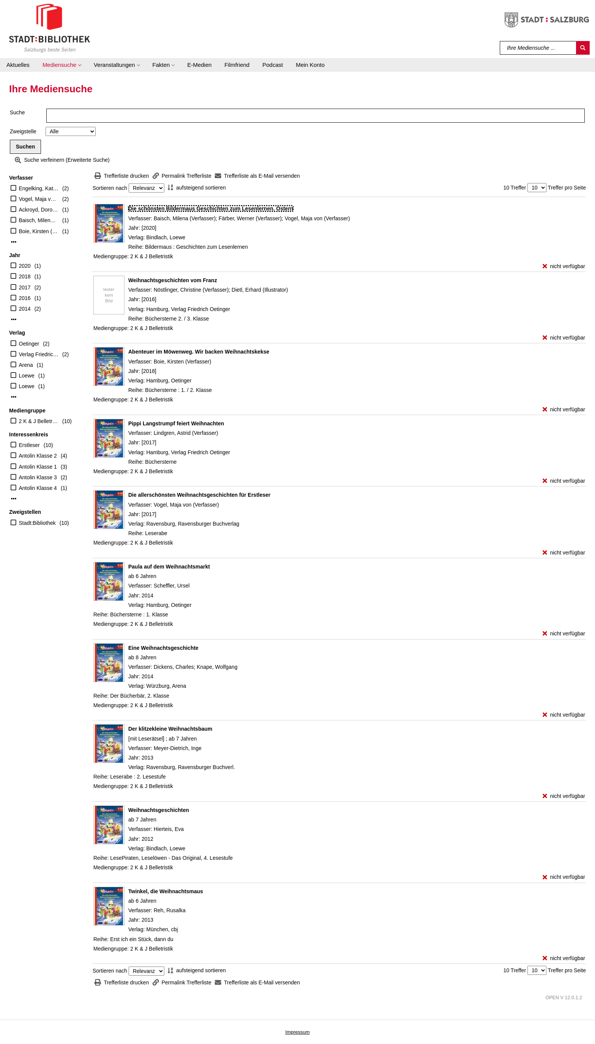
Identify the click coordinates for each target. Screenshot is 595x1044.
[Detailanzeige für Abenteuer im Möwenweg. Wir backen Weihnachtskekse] (198, 352)
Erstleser (29, 445)
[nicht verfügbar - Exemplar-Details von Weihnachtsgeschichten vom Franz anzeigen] (564, 338)
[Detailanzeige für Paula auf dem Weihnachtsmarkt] (169, 567)
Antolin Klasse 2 (38, 456)
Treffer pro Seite (567, 188)
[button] (61, 65)
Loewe (27, 376)
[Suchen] (583, 48)
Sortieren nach (110, 188)
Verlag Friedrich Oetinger (39, 354)
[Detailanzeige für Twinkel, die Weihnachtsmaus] (165, 891)
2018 (25, 276)
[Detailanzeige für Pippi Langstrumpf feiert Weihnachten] (176, 423)
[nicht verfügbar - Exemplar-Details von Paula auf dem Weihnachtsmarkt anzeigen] (564, 633)
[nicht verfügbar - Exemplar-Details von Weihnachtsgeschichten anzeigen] (564, 877)
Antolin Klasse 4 (38, 488)
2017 (25, 287)
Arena (26, 365)
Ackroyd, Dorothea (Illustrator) (39, 210)
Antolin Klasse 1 (38, 467)
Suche (17, 112)
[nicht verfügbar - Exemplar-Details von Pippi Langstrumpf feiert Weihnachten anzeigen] (564, 481)
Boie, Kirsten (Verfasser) (39, 231)
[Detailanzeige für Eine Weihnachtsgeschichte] (163, 648)
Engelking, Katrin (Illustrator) (39, 188)
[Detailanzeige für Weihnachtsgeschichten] (158, 810)
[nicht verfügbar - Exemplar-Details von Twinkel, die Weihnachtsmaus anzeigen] (564, 958)
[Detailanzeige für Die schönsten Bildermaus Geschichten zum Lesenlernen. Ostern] (210, 208)
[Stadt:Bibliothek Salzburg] (49, 28)
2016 (25, 298)
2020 (25, 266)
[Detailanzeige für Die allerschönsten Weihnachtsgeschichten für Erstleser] (199, 495)
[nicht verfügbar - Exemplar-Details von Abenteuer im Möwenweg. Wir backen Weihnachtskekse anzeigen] (564, 409)
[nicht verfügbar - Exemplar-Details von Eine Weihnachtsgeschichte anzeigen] (564, 715)
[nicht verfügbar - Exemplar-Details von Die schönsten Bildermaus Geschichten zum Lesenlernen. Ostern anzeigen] (564, 266)
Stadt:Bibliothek (37, 523)
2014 (25, 309)
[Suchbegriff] (538, 48)
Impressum (297, 1032)
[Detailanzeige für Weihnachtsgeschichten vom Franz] (172, 280)
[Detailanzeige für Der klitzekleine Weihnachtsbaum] (170, 729)
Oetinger (29, 344)
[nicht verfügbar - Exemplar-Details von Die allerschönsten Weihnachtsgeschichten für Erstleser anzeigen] (564, 553)
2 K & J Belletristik (39, 421)
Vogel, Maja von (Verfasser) (39, 199)
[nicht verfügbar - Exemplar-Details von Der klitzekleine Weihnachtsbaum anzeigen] (564, 796)
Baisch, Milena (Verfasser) (39, 220)
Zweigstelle (23, 131)
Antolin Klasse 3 (38, 477)
